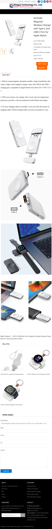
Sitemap (4, 497)
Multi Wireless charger (32, 494)
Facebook (39, 1)
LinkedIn (44, 1)
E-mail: (2, 435)
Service (3, 494)
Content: (2, 450)
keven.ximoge (34, 510)
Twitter (42, 1)
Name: (2, 428)
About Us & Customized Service (10, 486)
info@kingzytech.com (36, 508)
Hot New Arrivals (31, 486)
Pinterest (47, 1)
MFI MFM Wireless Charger (34, 497)
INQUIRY (42, 68)
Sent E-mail (42, 64)
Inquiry (33, 1)
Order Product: (4, 420)
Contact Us (27, 1)
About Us (20, 1)
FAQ (3, 491)
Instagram (50, 1)
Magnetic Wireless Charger (34, 491)
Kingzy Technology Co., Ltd (16, 526)
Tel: (1, 442)
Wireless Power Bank (32, 489)
